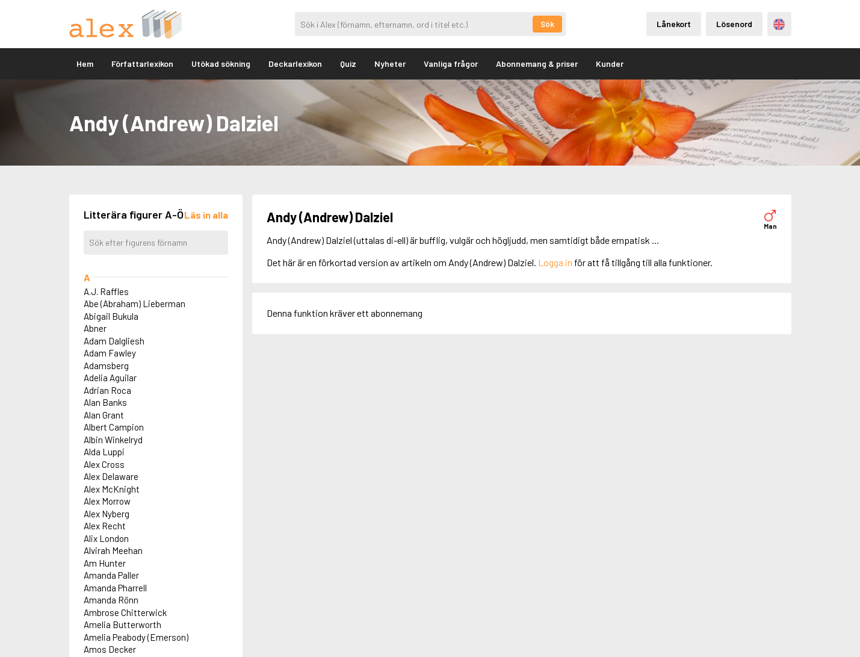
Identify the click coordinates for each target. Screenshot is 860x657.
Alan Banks (105, 402)
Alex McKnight (112, 489)
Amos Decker (110, 649)
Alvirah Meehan (113, 550)
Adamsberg (106, 365)
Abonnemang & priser (537, 63)
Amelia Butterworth (122, 624)
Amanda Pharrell (115, 587)
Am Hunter (105, 563)
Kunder (609, 63)
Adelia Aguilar (110, 377)
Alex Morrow (107, 501)
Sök (547, 24)
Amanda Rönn (111, 599)
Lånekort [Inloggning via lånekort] (674, 24)
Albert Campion (114, 427)
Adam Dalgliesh (114, 340)
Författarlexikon (142, 63)
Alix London (106, 538)
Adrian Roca (107, 390)
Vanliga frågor (451, 63)
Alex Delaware (111, 476)
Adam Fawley (110, 352)
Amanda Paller (111, 575)
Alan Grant (104, 414)
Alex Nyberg (106, 513)
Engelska (779, 24)
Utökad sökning (220, 63)
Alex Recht (105, 525)
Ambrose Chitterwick (125, 612)
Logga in (555, 262)
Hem (84, 63)
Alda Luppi (104, 451)
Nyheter (390, 63)
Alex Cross (104, 464)
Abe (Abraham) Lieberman (134, 303)
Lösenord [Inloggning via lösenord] (734, 24)
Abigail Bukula (111, 316)
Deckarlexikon (295, 63)
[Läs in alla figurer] (206, 214)
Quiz (348, 63)
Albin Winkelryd (113, 439)
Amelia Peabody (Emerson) (136, 637)
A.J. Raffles (106, 291)
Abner (95, 328)
